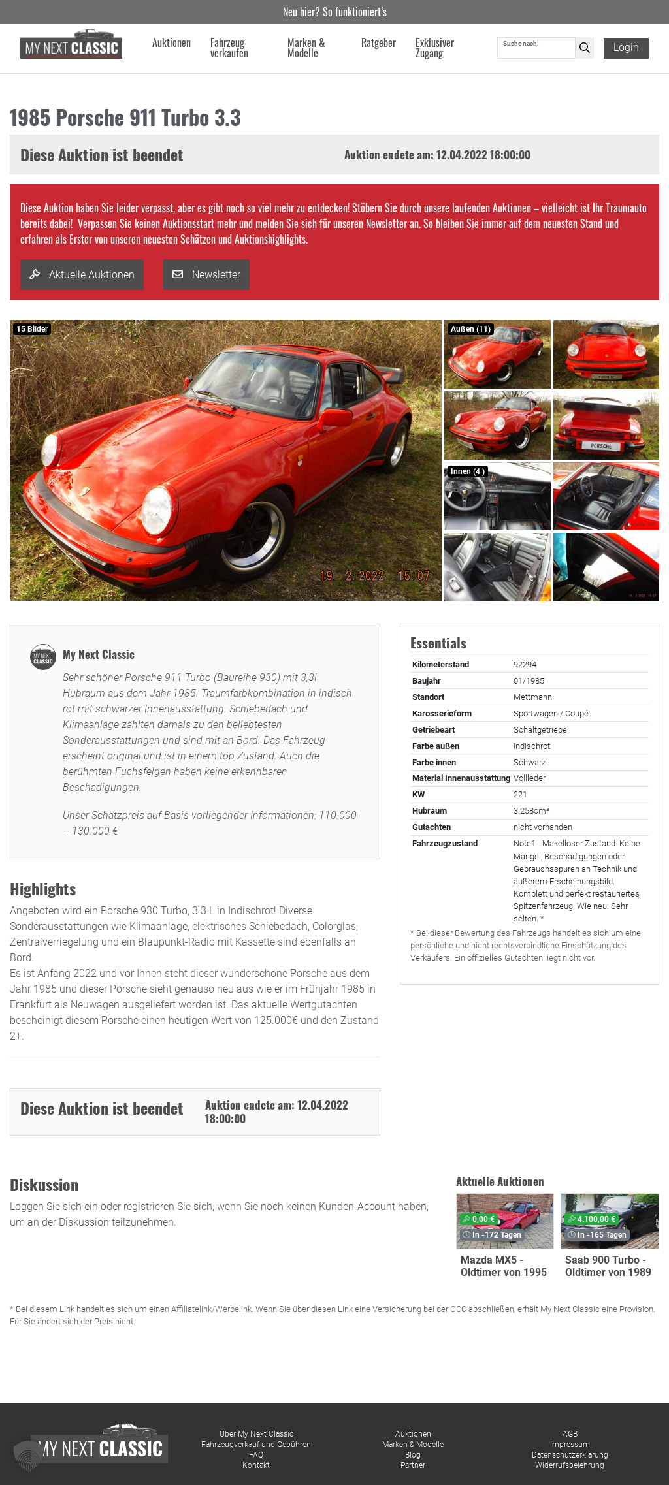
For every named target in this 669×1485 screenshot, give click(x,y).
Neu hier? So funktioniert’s (335, 12)
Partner (412, 1465)
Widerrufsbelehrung (569, 1465)
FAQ (256, 1455)
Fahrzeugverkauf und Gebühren (256, 1444)
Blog (413, 1455)
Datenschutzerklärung (570, 1455)
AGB (570, 1434)
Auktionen (413, 1434)
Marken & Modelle (413, 1444)
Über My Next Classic (256, 1434)
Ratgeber (378, 43)
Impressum (570, 1444)
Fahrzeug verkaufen (230, 48)
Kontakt (256, 1465)
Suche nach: (521, 44)
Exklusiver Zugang (435, 48)
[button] (28, 1456)
